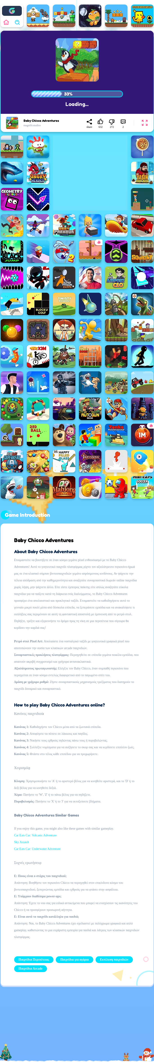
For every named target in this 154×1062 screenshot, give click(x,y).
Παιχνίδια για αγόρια (74, 959)
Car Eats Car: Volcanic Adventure (35, 835)
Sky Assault (21, 842)
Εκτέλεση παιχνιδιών (114, 959)
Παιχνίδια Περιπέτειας (34, 959)
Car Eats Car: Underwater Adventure (37, 849)
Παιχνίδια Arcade (30, 968)
